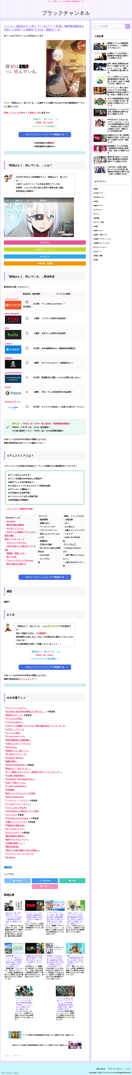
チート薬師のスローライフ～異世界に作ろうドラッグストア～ (33, 772)
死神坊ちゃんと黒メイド (17, 751)
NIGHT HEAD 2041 (14, 797)
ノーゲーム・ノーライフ (17, 800)
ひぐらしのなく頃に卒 (16, 808)
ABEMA (8, 358)
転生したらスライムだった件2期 (20, 793)
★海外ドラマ (97, 230)
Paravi (8, 387)
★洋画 (95, 226)
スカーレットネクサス (16, 543)
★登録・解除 (97, 256)
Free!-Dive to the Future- (17, 818)
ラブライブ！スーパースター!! (19, 854)
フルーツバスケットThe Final (20, 560)
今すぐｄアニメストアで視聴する (44, 134)
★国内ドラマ (97, 205)
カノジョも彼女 (13, 733)
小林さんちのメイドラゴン (18, 744)
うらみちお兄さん (14, 722)
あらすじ (46, 242)
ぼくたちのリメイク (15, 829)
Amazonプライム (12, 402)
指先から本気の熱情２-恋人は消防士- (22, 850)
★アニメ (8, 867)
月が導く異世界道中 (15, 776)
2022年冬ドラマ (98, 197)
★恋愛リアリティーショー (102, 239)
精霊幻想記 (11, 761)
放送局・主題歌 (46, 263)
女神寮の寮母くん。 (15, 843)
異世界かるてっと (14, 715)
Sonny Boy (11, 747)
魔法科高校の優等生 (15, 525)
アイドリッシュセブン (16, 708)
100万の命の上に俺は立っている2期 (22, 811)
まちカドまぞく (13, 833)
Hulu (7, 328)
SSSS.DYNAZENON (15, 765)
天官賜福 (10, 790)
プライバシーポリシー (115, 1069)
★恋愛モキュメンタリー (101, 243)
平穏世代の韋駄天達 (15, 825)
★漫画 (95, 189)
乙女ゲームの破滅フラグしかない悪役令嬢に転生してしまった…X (35, 726)
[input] (111, 26)
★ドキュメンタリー (100, 247)
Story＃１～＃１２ (45, 249)
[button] (127, 26)
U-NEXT (8, 344)
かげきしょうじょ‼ (15, 528)
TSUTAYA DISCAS (13, 373)
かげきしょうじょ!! (14, 729)
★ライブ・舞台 (98, 222)
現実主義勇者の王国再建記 (18, 740)
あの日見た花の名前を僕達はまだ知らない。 (25, 712)
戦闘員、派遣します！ (16, 553)
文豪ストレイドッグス (16, 822)
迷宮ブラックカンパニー (17, 840)
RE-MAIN (11, 521)
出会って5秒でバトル (15, 783)
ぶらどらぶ (11, 815)
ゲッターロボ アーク (15, 736)
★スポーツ (97, 251)
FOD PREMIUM (12, 314)
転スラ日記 (12, 557)
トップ (127, 1069)
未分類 (95, 260)
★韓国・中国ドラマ (100, 235)
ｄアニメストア (12, 299)
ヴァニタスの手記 (14, 719)
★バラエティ (97, 210)
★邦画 (95, 201)
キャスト (46, 256)
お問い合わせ (100, 1069)
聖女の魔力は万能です (16, 564)
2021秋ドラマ (98, 193)
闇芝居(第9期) (12, 847)
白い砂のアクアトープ (16, 754)
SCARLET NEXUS (14, 758)
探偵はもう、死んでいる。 (18, 769)
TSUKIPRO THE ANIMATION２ (20, 779)
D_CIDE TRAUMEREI (15, 786)
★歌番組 (96, 218)
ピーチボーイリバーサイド (18, 804)
